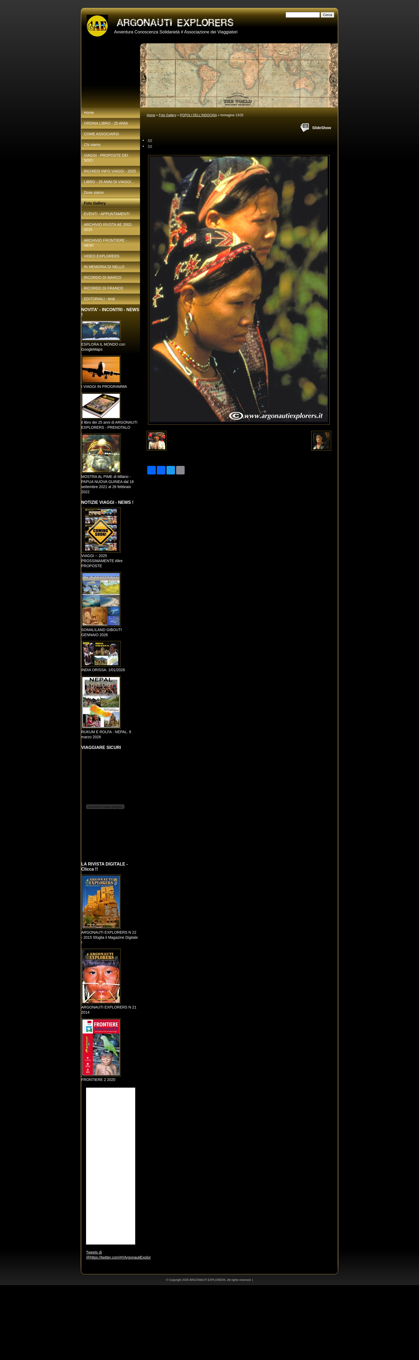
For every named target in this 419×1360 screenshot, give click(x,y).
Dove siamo (94, 192)
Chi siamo (92, 144)
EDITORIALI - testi (99, 299)
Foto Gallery (167, 115)
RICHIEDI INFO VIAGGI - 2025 (110, 171)
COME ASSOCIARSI (101, 134)
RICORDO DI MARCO (102, 277)
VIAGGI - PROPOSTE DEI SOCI (106, 158)
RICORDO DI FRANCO (103, 288)
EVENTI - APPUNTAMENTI (107, 214)
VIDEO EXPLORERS (101, 256)
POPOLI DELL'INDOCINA (198, 115)
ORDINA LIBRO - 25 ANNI (106, 123)
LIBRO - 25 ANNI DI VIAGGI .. (109, 182)
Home (151, 115)
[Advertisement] (160, 1322)
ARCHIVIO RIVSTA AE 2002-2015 (108, 227)
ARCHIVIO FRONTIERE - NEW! (105, 243)
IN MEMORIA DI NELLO (104, 267)
